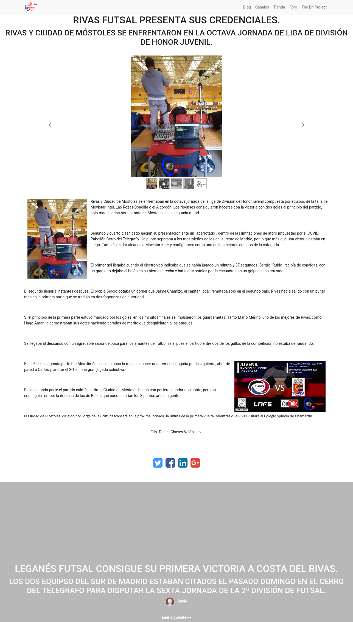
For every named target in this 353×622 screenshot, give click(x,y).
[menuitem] (247, 7)
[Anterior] (49, 124)
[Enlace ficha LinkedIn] (182, 462)
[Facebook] (170, 462)
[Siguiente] (303, 124)
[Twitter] (158, 462)
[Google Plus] (195, 462)
